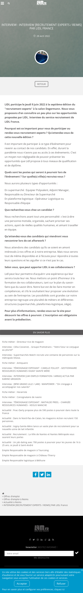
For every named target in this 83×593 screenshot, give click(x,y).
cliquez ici (59, 589)
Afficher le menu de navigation (2, 3)
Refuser (61, 583)
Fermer (82, 570)
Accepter (22, 583)
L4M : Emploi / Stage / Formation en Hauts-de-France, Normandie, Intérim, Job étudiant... (41, 3)
